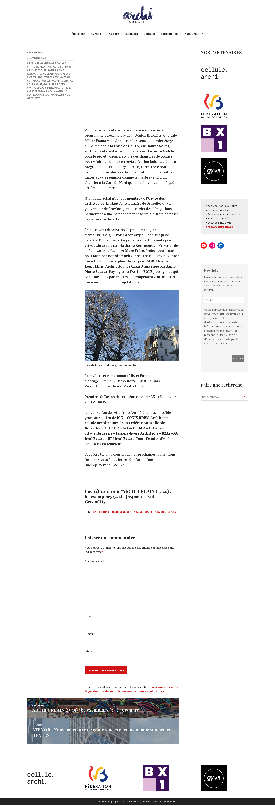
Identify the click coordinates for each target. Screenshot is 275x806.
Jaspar (33, 87)
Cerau (66, 77)
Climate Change (63, 80)
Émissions (78, 34)
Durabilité (35, 84)
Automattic (169, 802)
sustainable (52, 94)
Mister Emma (37, 91)
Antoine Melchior (40, 66)
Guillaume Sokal (56, 84)
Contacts (150, 34)
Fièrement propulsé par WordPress (119, 802)
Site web (90, 652)
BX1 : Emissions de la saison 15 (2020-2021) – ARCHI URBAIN (134, 513)
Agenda (96, 34)
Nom (89, 617)
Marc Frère (63, 87)
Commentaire (94, 562)
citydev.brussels (40, 80)
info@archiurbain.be (219, 226)
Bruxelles (45, 77)
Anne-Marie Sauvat (54, 63)
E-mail (90, 635)
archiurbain (35, 52)
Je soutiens (190, 34)
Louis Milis (46, 87)
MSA (50, 91)
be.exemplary (53, 73)
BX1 (57, 77)
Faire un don (169, 34)
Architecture (37, 70)
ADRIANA (34, 63)
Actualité (113, 34)
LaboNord (131, 34)
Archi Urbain (62, 66)
